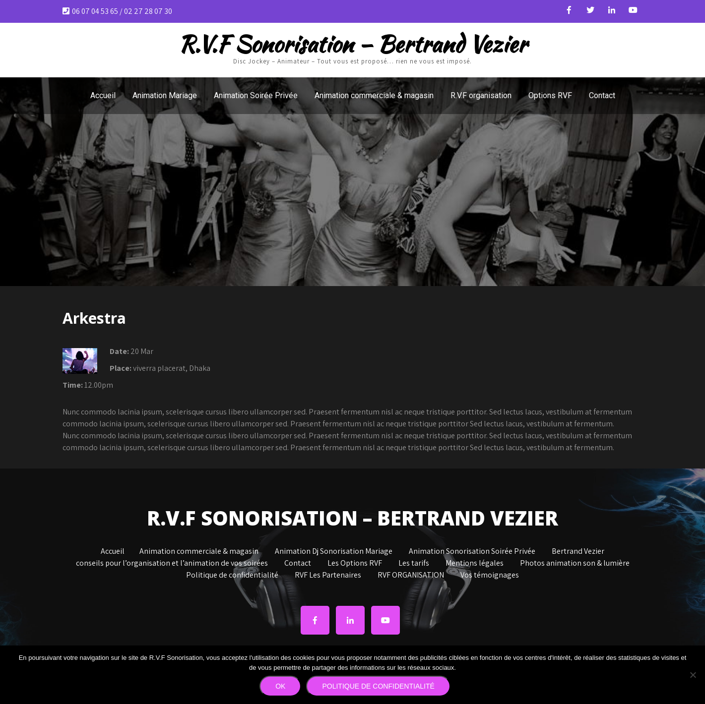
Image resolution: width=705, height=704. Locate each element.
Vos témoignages (489, 576)
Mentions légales (475, 564)
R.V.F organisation (481, 95)
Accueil (103, 95)
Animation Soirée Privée (256, 95)
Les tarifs (413, 564)
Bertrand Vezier (578, 552)
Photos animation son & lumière (575, 564)
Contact (602, 95)
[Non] (693, 675)
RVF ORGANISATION (411, 576)
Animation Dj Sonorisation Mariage (333, 552)
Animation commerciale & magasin (374, 95)
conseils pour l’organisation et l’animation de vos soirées (172, 564)
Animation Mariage (164, 95)
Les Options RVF (354, 564)
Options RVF (550, 95)
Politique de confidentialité (232, 576)
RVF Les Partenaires (328, 576)
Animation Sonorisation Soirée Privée (472, 552)
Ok (280, 686)
